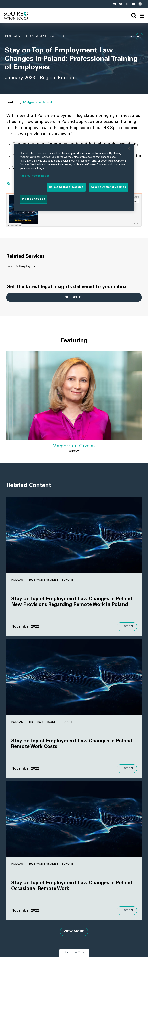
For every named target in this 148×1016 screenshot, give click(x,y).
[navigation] (142, 15)
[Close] (128, 148)
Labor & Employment (22, 266)
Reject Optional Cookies (66, 187)
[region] (74, 177)
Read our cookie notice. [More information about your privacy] (35, 176)
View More (74, 931)
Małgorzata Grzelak (38, 102)
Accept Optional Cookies (108, 187)
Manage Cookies (33, 199)
